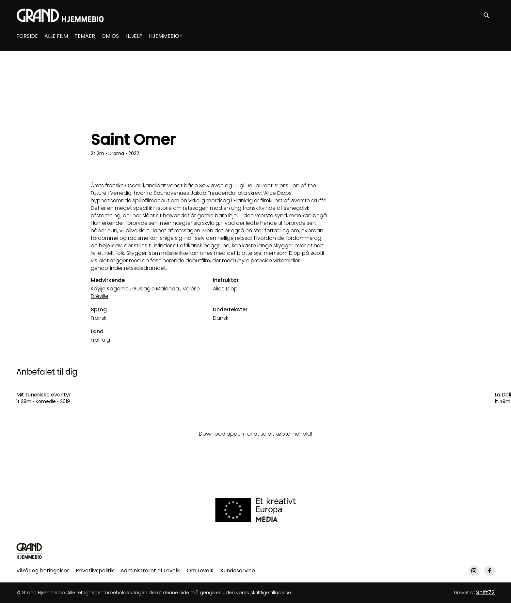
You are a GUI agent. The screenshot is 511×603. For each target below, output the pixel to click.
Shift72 (485, 592)
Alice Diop (225, 288)
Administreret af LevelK (150, 570)
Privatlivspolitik (95, 570)
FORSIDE (27, 36)
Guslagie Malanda (155, 288)
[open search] (489, 15)
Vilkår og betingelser (42, 570)
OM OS (110, 36)
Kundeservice (237, 570)
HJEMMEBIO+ (166, 36)
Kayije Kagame (110, 288)
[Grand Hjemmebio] (29, 551)
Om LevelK (200, 570)
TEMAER (84, 36)
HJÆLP (133, 36)
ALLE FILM (56, 36)
